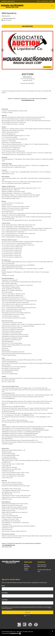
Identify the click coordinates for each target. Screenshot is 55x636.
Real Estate (27, 566)
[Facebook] (52, 631)
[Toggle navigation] (52, 6)
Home (38, 1)
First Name (5, 592)
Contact (51, 1)
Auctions (26, 564)
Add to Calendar (7, 20)
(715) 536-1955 (44, 1)
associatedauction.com (27, 100)
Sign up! (27, 612)
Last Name (5, 599)
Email (3, 585)
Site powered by (11, 633)
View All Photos (47, 67)
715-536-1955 (41, 569)
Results (26, 568)
